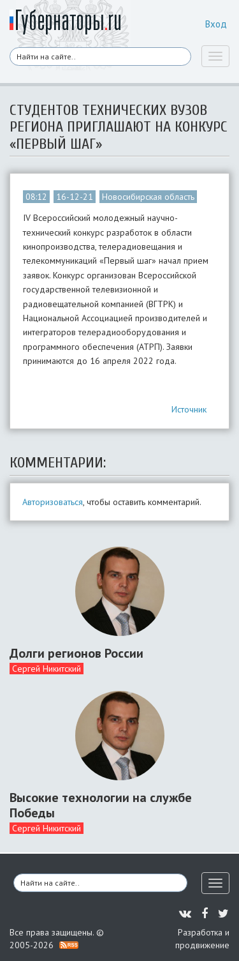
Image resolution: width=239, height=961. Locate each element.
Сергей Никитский (46, 668)
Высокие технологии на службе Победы (101, 805)
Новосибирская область (148, 196)
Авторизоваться (52, 502)
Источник (188, 409)
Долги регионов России (76, 653)
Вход (216, 24)
